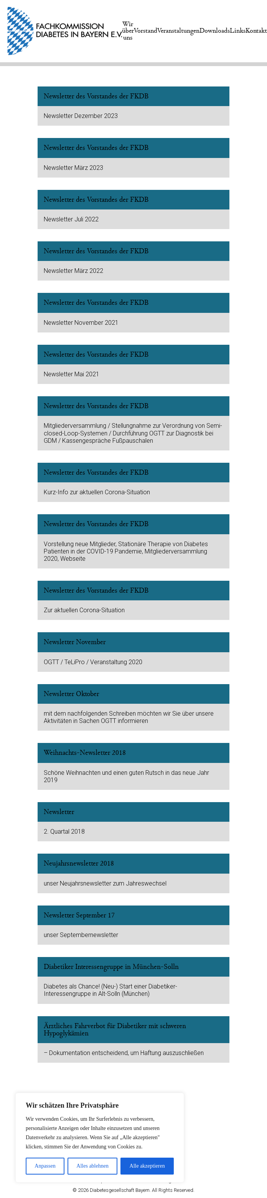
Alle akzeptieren (147, 1166)
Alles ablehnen (92, 1166)
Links (238, 30)
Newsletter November (74, 642)
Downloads (214, 30)
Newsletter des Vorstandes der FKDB (96, 96)
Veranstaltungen (178, 30)
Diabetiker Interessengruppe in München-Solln (111, 966)
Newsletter (59, 812)
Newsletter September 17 (79, 915)
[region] (99, 1138)
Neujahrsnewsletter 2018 (79, 863)
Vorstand (145, 30)
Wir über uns (128, 31)
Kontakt (256, 30)
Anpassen (45, 1166)
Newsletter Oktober (71, 694)
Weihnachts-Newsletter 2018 (85, 752)
